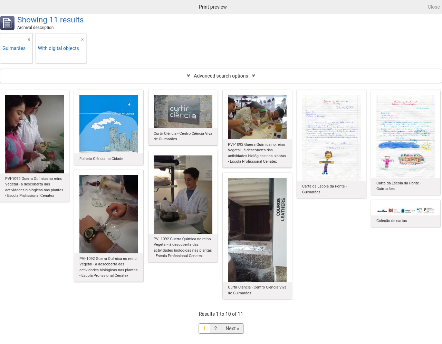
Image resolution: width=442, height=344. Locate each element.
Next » (232, 328)
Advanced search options (221, 76)
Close (434, 7)
